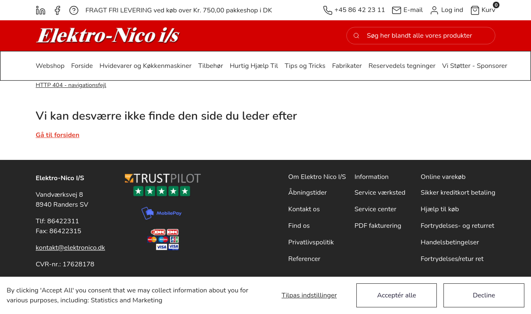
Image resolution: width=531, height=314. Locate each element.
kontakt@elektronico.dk (70, 247)
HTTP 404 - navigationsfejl (71, 85)
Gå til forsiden (57, 135)
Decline (484, 295)
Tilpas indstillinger (309, 295)
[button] (446, 10)
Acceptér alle (396, 295)
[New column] (108, 35)
